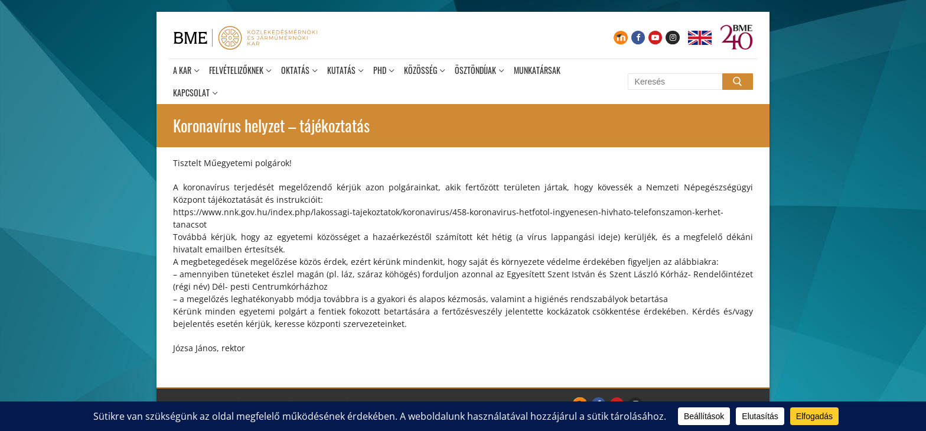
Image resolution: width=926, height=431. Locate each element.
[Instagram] (672, 37)
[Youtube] (655, 37)
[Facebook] (638, 37)
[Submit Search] (737, 81)
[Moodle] (620, 37)
